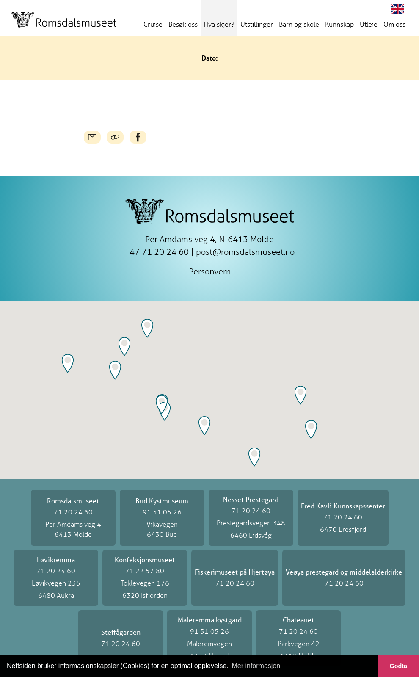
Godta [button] (399, 666)
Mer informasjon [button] (256, 665)
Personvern (210, 271)
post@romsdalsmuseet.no (245, 251)
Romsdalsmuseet (63, 20)
